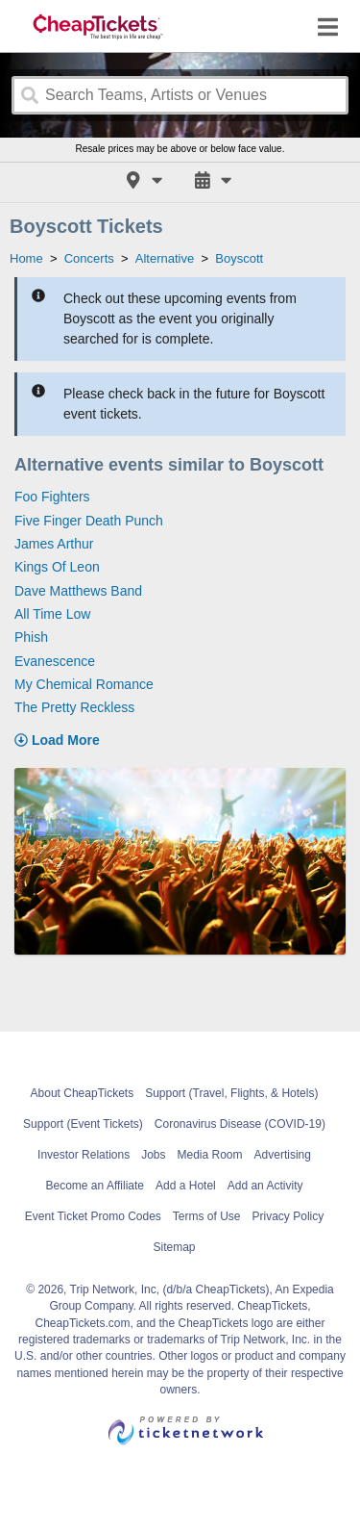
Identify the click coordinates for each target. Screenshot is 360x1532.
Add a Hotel (186, 1185)
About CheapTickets (82, 1093)
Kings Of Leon (57, 566)
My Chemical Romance (84, 684)
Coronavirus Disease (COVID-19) (240, 1124)
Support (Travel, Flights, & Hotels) (231, 1093)
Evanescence (54, 661)
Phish (31, 637)
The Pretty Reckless (74, 707)
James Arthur (53, 543)
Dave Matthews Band (78, 591)
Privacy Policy (288, 1216)
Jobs (153, 1155)
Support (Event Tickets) (83, 1124)
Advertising (282, 1155)
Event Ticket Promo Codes (93, 1216)
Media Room (210, 1155)
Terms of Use (207, 1216)
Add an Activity (265, 1185)
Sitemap (174, 1247)
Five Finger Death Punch (88, 520)
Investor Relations (83, 1155)
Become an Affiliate (95, 1185)
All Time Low (52, 614)
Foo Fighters (52, 496)
